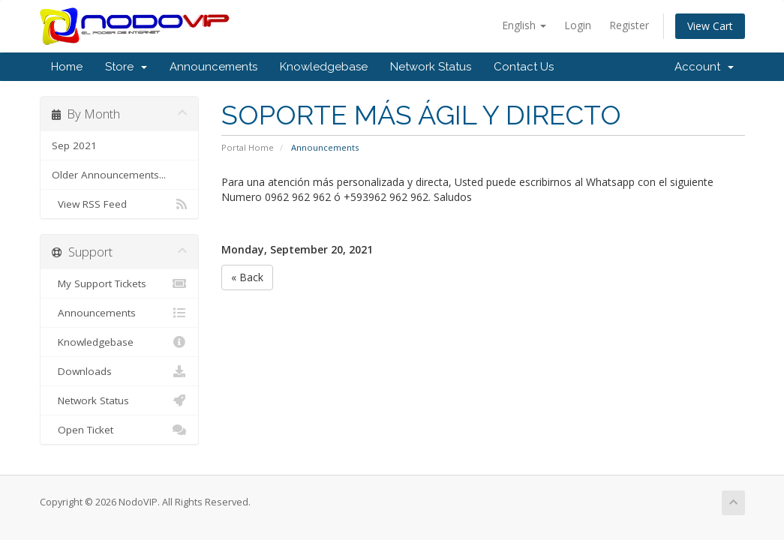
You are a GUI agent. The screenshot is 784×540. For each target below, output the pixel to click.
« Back (247, 277)
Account (704, 67)
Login (577, 25)
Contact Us (524, 67)
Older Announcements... (109, 175)
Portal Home (247, 147)
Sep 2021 (74, 145)
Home (67, 67)
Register (629, 25)
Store (126, 67)
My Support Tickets (120, 283)
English (524, 25)
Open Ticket (120, 430)
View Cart (710, 26)
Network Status (430, 67)
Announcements (213, 67)
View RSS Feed (120, 204)
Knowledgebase (324, 67)
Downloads (120, 371)
